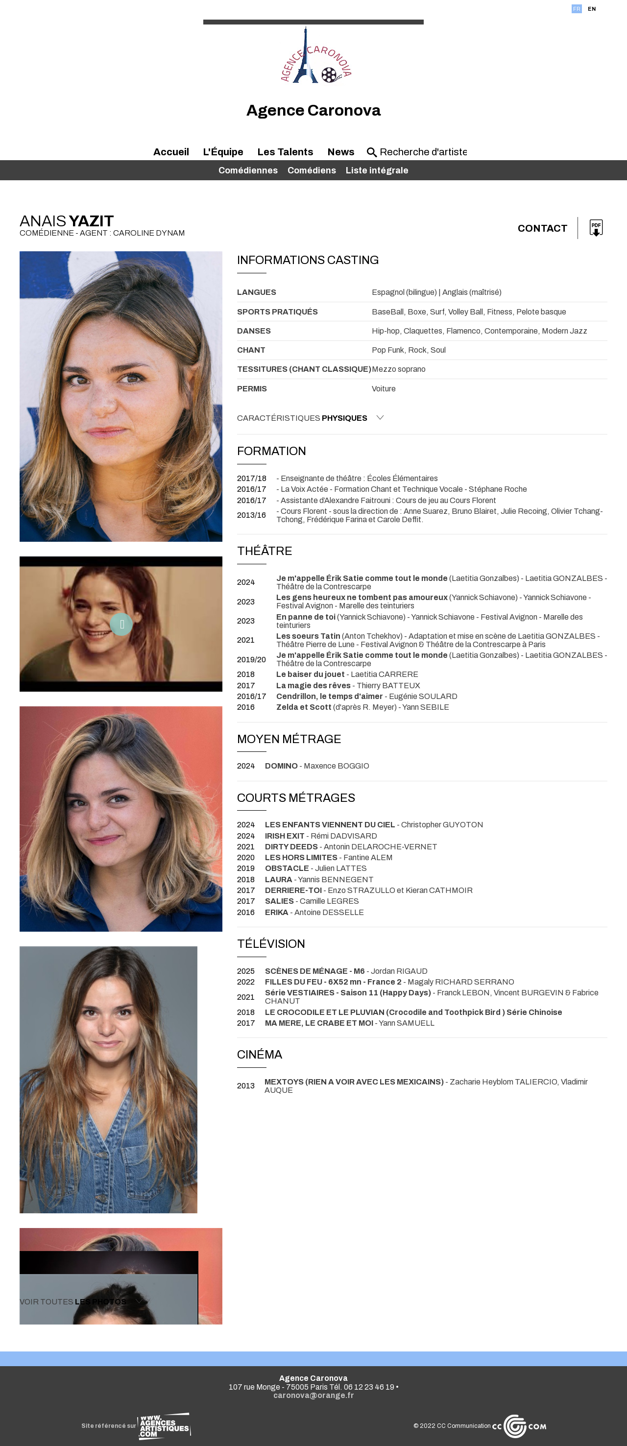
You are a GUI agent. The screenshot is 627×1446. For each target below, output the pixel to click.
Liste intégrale (377, 170)
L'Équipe (223, 151)
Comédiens (312, 170)
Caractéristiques (310, 417)
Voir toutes (81, 1301)
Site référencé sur (136, 1425)
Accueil (171, 151)
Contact (543, 228)
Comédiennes (248, 170)
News (341, 151)
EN (592, 9)
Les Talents (285, 151)
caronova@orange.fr (313, 1395)
